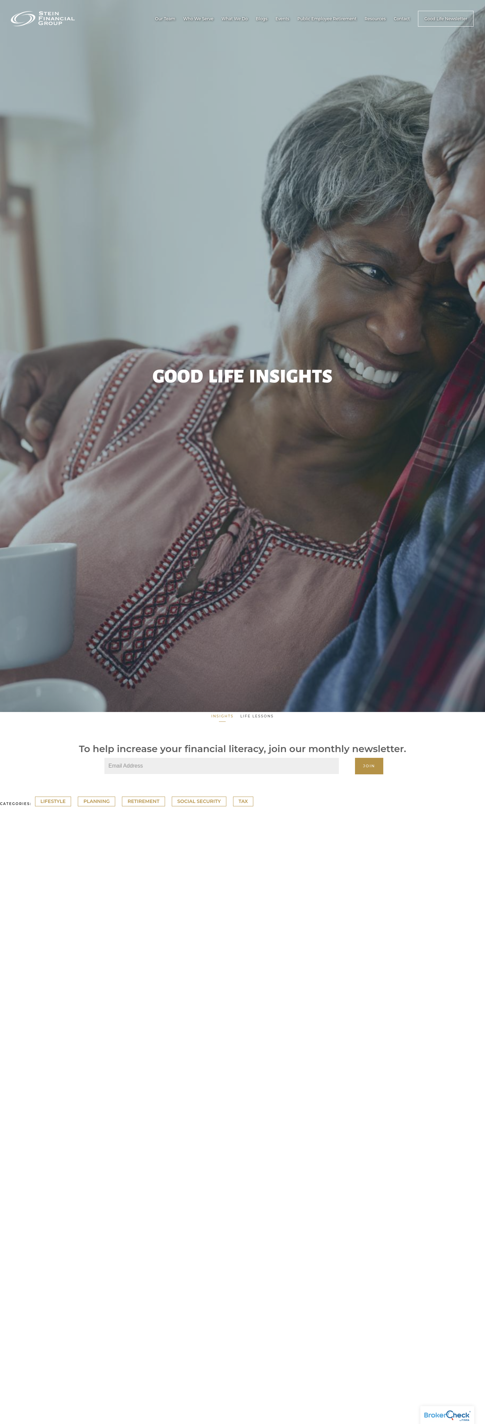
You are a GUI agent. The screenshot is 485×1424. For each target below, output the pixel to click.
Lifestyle (53, 801)
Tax (243, 801)
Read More (15, 1040)
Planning (97, 801)
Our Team (165, 18)
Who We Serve (198, 18)
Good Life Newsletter (445, 18)
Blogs (261, 18)
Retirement (144, 801)
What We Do (235, 18)
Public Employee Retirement (327, 18)
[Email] (221, 766)
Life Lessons (256, 716)
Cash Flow (14, 1015)
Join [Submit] (369, 766)
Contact (402, 18)
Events (282, 18)
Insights (222, 716)
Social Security (199, 801)
